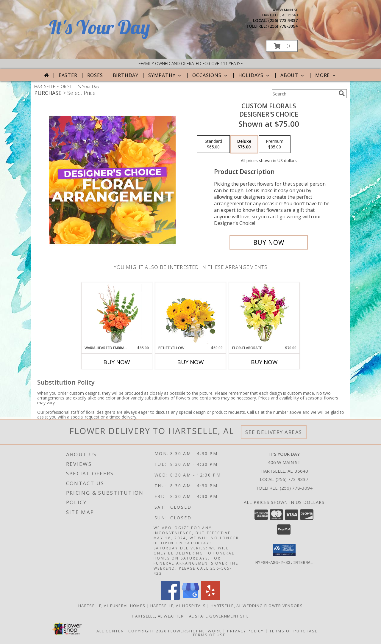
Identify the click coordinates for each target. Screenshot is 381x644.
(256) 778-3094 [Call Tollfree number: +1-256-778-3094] (296, 488)
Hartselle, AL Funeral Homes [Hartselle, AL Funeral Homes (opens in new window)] (111, 605)
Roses (95, 75)
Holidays (254, 75)
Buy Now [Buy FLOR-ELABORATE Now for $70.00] (264, 362)
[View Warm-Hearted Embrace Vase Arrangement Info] (117, 314)
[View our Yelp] (210, 598)
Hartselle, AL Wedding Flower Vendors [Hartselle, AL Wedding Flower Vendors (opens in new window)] (257, 605)
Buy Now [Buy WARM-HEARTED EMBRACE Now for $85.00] (116, 362)
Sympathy (165, 75)
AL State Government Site (219, 616)
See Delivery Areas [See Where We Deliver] (273, 432)
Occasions (210, 75)
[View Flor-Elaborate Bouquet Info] (264, 314)
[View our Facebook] (170, 598)
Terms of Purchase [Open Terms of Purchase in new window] (293, 631)
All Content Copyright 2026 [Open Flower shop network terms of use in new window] (131, 631)
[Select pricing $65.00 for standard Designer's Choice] (213, 144)
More (326, 75)
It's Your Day (99, 27)
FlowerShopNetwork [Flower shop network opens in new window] (194, 631)
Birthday (125, 75)
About (292, 75)
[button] (282, 46)
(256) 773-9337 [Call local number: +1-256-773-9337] (283, 20)
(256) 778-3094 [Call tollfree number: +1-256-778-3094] (283, 26)
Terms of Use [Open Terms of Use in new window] (209, 634)
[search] (341, 93)
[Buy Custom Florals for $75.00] (268, 242)
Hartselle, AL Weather (158, 616)
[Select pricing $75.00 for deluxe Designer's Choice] (244, 144)
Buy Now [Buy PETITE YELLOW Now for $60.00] (190, 362)
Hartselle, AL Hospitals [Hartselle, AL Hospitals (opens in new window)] (178, 605)
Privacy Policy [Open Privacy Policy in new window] (245, 631)
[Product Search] (304, 94)
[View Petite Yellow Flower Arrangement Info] (191, 314)
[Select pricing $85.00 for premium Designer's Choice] (274, 144)
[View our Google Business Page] (190, 598)
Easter (68, 75)
